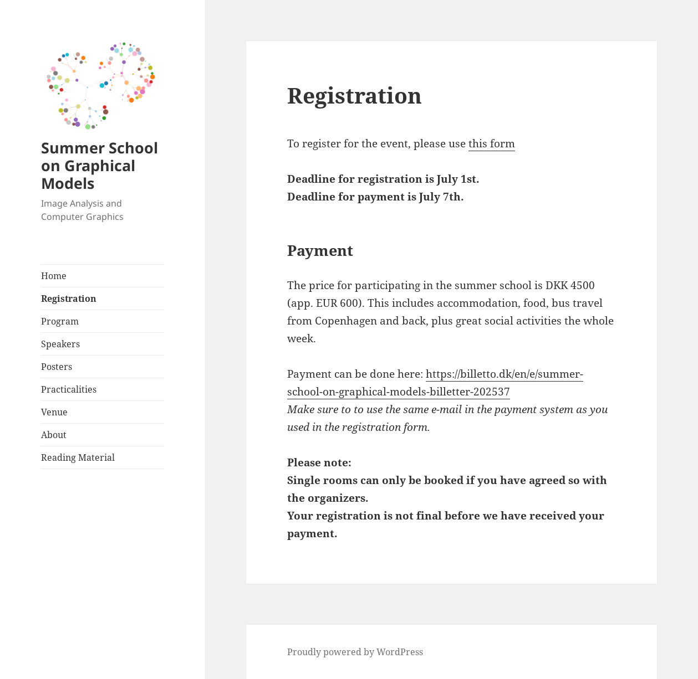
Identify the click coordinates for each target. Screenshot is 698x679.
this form (491, 143)
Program (60, 321)
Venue (54, 412)
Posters (56, 367)
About (54, 435)
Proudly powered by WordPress (355, 652)
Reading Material (78, 457)
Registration (68, 298)
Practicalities (68, 389)
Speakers (60, 344)
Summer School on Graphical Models (99, 165)
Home (54, 276)
